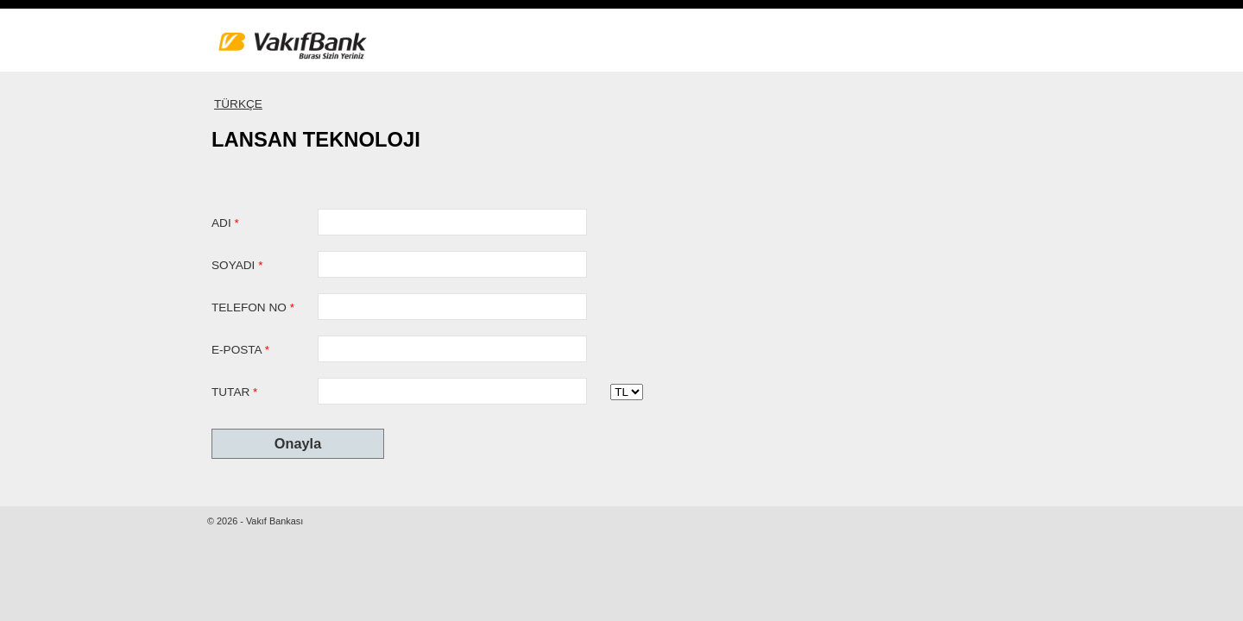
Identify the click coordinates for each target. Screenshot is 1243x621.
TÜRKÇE (238, 103)
